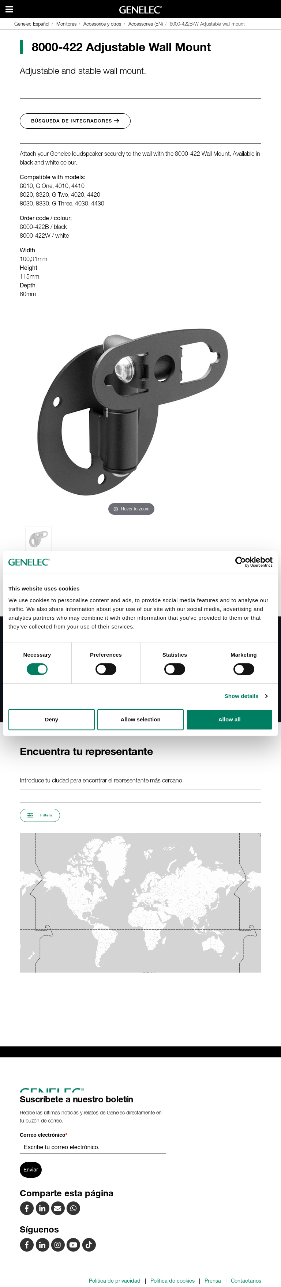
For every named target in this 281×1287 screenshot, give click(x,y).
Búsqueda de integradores (75, 121)
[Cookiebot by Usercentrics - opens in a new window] (241, 561)
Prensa (213, 1280)
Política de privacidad (114, 1280)
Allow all (229, 719)
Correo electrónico (43, 1135)
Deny (51, 719)
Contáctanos (246, 1280)
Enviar (30, 1170)
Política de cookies (172, 1280)
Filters (39, 815)
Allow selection (140, 719)
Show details (242, 696)
